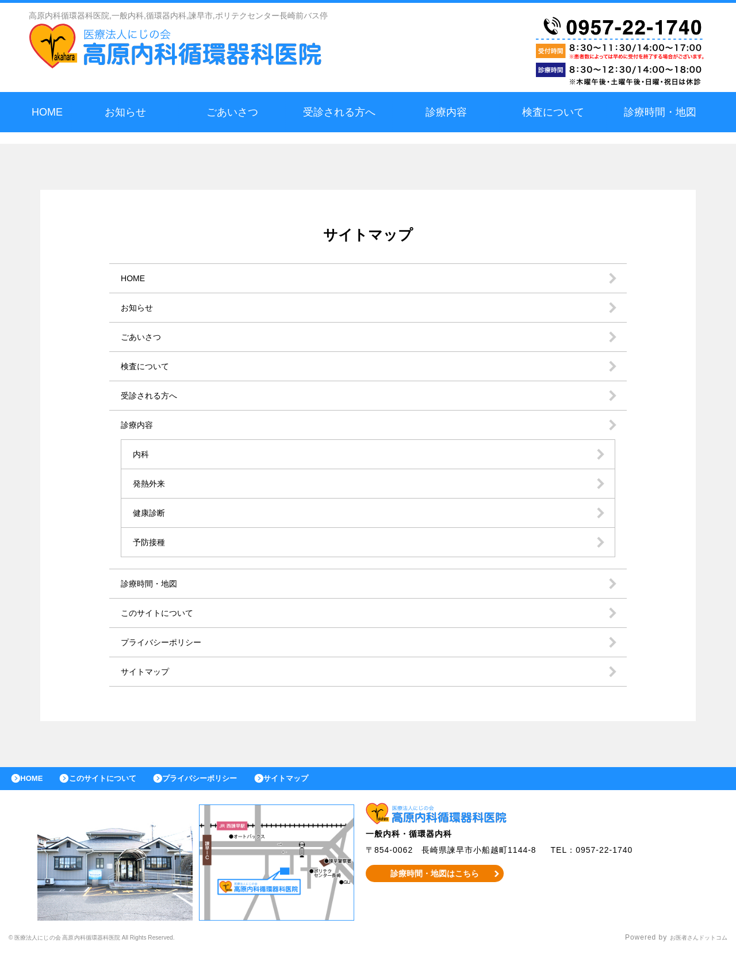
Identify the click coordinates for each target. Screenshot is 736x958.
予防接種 (151, 542)
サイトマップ (148, 671)
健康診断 (151, 513)
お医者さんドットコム (690, 944)
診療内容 (446, 112)
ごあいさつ (232, 112)
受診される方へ (339, 112)
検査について (553, 112)
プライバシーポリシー (167, 642)
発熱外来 (151, 483)
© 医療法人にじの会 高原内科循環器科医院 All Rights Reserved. (120, 944)
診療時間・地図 (660, 112)
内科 (142, 454)
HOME (47, 112)
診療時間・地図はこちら (435, 879)
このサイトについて (162, 613)
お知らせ (125, 112)
